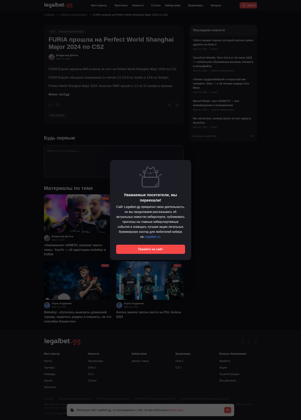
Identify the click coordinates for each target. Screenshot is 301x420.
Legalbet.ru (152, 236)
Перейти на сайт (150, 249)
